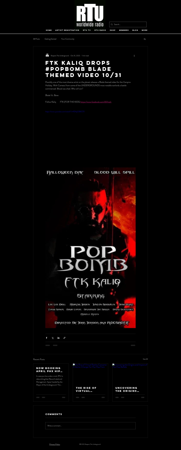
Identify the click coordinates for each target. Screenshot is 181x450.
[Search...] (127, 24)
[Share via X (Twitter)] (52, 338)
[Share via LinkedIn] (58, 338)
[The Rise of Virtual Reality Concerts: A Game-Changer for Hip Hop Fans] (90, 373)
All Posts (36, 39)
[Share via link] (64, 338)
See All (145, 359)
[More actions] (134, 55)
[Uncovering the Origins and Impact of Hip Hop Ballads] (130, 373)
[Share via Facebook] (46, 338)
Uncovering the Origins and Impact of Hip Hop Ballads (128, 389)
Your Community (67, 39)
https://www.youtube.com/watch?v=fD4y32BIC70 (65, 111)
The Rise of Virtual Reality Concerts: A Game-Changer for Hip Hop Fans (89, 389)
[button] (145, 39)
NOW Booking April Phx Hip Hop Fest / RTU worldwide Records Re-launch (50, 370)
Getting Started (50, 39)
